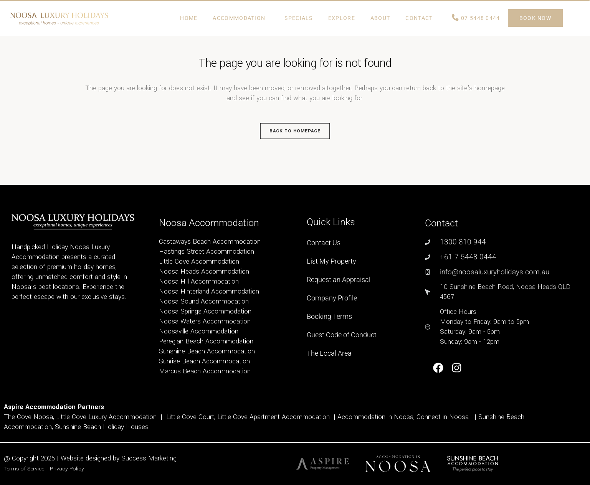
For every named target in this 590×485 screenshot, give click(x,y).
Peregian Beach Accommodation (206, 341)
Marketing (162, 458)
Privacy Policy (67, 468)
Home (188, 18)
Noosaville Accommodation (198, 331)
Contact (420, 18)
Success (134, 458)
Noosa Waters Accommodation (205, 321)
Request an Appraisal (338, 279)
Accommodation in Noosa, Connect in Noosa (403, 417)
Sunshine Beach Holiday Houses (102, 427)
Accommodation (241, 18)
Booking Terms (329, 316)
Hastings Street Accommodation (206, 251)
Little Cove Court (190, 417)
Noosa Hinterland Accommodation (209, 291)
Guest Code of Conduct (342, 335)
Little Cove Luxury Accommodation (106, 417)
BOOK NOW (535, 18)
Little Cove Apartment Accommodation (273, 417)
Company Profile (332, 298)
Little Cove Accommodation (199, 261)
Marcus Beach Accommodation (205, 371)
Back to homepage (295, 131)
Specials (298, 18)
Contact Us (323, 243)
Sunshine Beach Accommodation (207, 351)
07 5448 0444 (476, 18)
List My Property (331, 261)
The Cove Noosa (28, 417)
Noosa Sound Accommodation (204, 301)
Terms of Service (24, 468)
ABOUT (380, 18)
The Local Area (329, 353)
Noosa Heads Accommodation (204, 271)
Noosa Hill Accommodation (199, 281)
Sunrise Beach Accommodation (204, 361)
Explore (341, 18)
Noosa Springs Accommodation (205, 311)
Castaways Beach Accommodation (210, 241)
